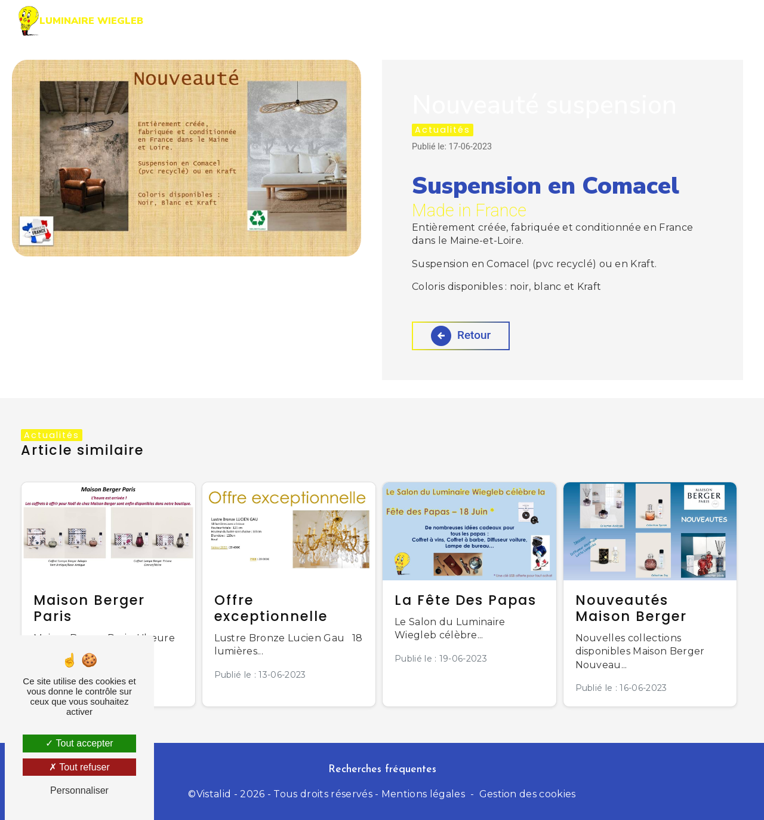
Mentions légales (423, 794)
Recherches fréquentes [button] (382, 769)
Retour (461, 336)
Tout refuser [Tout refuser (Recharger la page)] (79, 767)
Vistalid (214, 794)
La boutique (505, 20)
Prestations (413, 20)
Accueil (334, 20)
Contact (696, 20)
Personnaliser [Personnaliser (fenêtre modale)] (79, 790)
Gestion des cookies (527, 794)
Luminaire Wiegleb (81, 21)
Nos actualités (606, 20)
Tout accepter (79, 743)
